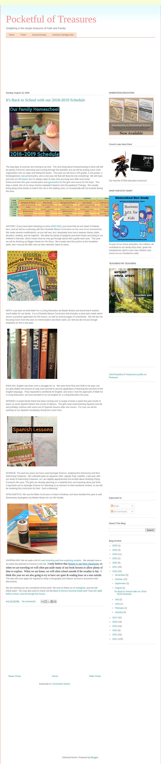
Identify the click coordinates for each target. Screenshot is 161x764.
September (120, 583)
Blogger (94, 757)
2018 (115, 571)
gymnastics (53, 182)
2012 (115, 634)
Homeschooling (39, 35)
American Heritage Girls (63, 35)
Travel (23, 35)
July (117, 599)
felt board (23, 179)
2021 (115, 567)
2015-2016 (56, 226)
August (118, 588)
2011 (115, 639)
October (119, 579)
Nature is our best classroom (83, 563)
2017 (115, 617)
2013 (115, 630)
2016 (115, 621)
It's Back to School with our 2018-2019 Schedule (45, 100)
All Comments (119, 511)
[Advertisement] (80, 62)
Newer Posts (14, 676)
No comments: (29, 601)
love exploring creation (70, 560)
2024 (115, 554)
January (119, 612)
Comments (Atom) (61, 684)
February (119, 608)
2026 (115, 545)
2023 (115, 558)
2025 (115, 550)
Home (11, 35)
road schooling (47, 560)
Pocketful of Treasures (51, 19)
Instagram (81, 588)
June (117, 603)
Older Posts (95, 676)
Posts (115, 506)
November (120, 575)
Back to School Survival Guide (68, 591)
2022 (115, 562)
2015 (115, 626)
